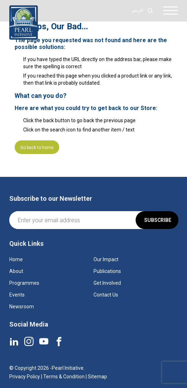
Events (17, 295)
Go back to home (37, 147)
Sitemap (97, 376)
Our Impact (106, 259)
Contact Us (106, 295)
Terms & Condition (64, 376)
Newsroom (21, 306)
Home (16, 259)
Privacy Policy (24, 376)
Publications (107, 271)
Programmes (24, 283)
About (16, 271)
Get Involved (107, 283)
